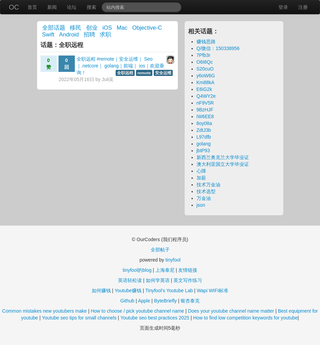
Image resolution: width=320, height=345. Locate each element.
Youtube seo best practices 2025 (154, 317)
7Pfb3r (203, 55)
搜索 (91, 7)
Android (69, 34)
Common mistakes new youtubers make (44, 311)
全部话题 (53, 28)
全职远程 (125, 72)
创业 (92, 28)
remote (144, 72)
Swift (48, 34)
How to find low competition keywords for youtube (245, 317)
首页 (32, 7)
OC (14, 7)
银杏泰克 (190, 300)
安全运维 (163, 72)
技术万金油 (208, 184)
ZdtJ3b (204, 130)
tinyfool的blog (137, 270)
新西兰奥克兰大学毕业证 (223, 157)
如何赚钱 (101, 290)
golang (204, 143)
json (201, 205)
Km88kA (206, 82)
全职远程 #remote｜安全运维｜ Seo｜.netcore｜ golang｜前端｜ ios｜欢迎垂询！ (120, 65)
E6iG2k (204, 89)
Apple (144, 300)
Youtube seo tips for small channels (79, 317)
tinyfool (172, 260)
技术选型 (206, 191)
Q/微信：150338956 (218, 48)
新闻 (52, 7)
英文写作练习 (187, 280)
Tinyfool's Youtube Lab (169, 290)
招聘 (89, 34)
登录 (283, 7)
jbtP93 (203, 150)
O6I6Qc (205, 62)
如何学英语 (158, 280)
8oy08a (204, 123)
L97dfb (204, 137)
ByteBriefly (165, 300)
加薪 (201, 178)
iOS (107, 28)
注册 (303, 7)
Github (127, 300)
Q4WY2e (206, 96)
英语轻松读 (130, 280)
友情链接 (187, 270)
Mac (122, 28)
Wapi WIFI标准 (213, 290)
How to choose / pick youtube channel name (137, 311)
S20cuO (205, 69)
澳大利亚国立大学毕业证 (223, 164)
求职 (105, 34)
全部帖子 (160, 249)
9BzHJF (205, 109)
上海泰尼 (164, 270)
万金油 (204, 198)
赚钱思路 (206, 41)
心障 (201, 171)
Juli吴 (108, 79)
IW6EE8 (205, 116)
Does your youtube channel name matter (231, 311)
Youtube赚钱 (128, 290)
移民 (75, 28)
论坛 (72, 7)
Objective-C (147, 28)
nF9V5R (205, 103)
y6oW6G (206, 75)
